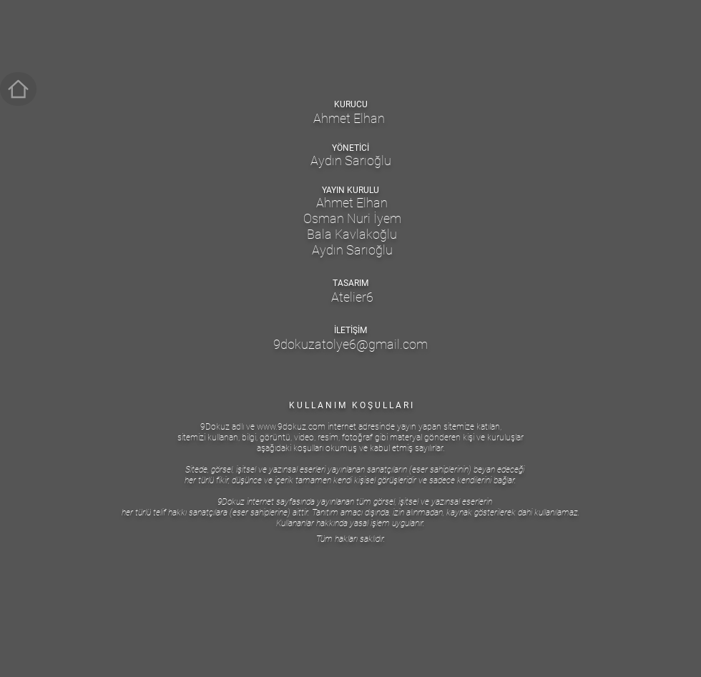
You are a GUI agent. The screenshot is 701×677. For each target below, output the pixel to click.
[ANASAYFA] (18, 89)
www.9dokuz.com (291, 427)
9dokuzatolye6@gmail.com (350, 344)
